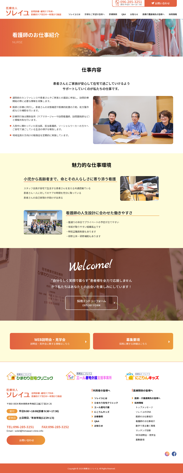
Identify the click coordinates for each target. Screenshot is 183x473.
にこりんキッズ (101, 411)
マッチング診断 (143, 430)
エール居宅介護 (101, 407)
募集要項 (140, 439)
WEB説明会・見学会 (146, 434)
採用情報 (173, 14)
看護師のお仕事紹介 (145, 421)
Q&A (123, 14)
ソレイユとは (74, 14)
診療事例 (113, 14)
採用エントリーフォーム (91, 303)
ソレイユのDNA (143, 411)
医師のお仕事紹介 (144, 416)
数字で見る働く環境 (145, 425)
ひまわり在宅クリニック (106, 402)
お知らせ (134, 14)
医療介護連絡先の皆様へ (153, 14)
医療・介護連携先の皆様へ (147, 398)
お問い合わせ (160, 3)
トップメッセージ (144, 407)
